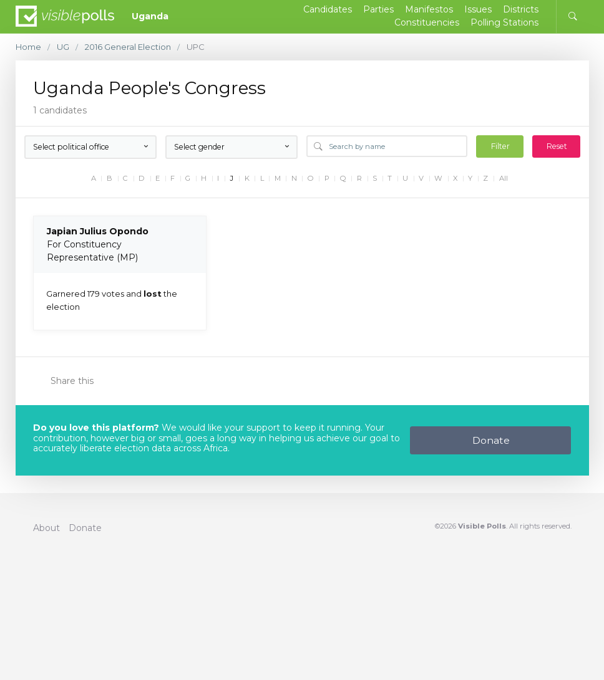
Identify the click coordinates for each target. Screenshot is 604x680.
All (503, 178)
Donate (491, 440)
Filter (500, 146)
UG (63, 47)
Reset (557, 146)
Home (28, 47)
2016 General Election (128, 47)
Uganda (150, 16)
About (46, 528)
